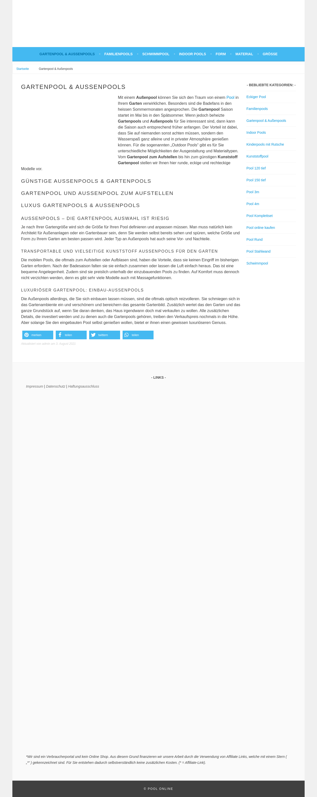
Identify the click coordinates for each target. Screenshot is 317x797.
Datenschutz (55, 386)
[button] (37, 335)
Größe (270, 54)
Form (221, 54)
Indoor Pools (192, 54)
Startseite (22, 69)
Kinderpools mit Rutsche (265, 144)
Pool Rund (254, 239)
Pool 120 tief (256, 168)
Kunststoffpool (257, 156)
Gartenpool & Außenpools (67, 54)
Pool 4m (252, 204)
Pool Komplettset (259, 216)
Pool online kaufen (260, 228)
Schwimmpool (156, 54)
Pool (230, 97)
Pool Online (160, 789)
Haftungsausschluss (83, 386)
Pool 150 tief (256, 180)
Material (244, 54)
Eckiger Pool (256, 97)
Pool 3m (252, 192)
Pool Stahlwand (258, 251)
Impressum (34, 386)
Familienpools (118, 54)
